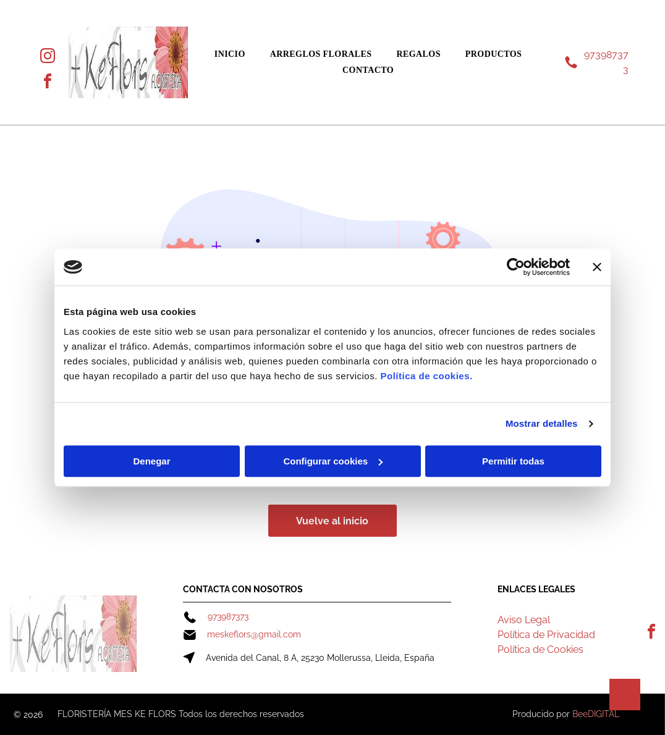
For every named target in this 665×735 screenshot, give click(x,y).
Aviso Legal (524, 620)
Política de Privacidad (546, 634)
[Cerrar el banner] (597, 266)
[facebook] (47, 83)
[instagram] (47, 57)
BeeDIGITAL (595, 714)
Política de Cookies (540, 649)
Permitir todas (513, 461)
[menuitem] (230, 54)
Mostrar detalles (542, 423)
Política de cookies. (426, 376)
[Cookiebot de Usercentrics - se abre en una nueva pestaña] (516, 267)
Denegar (151, 461)
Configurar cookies (333, 461)
